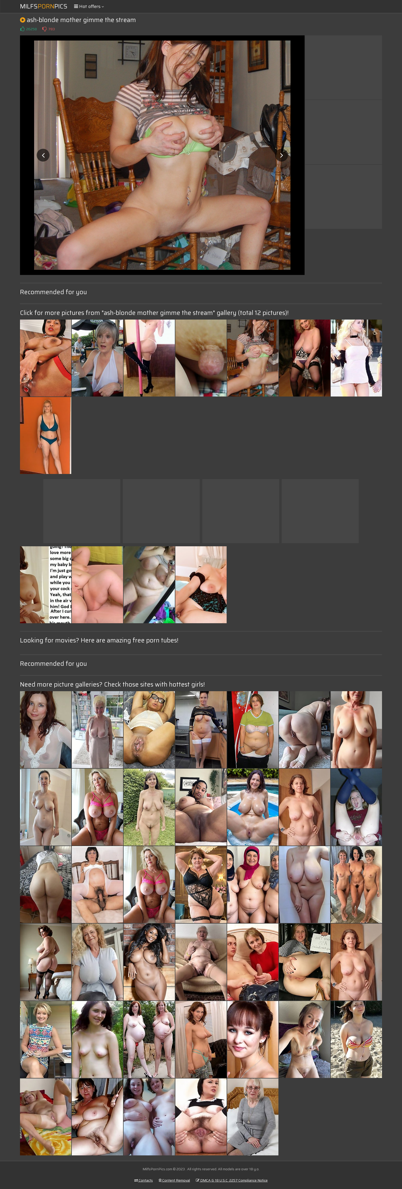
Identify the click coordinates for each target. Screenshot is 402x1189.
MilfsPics (43, 6)
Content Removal (174, 1180)
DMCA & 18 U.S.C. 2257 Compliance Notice (232, 1180)
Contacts (143, 1180)
